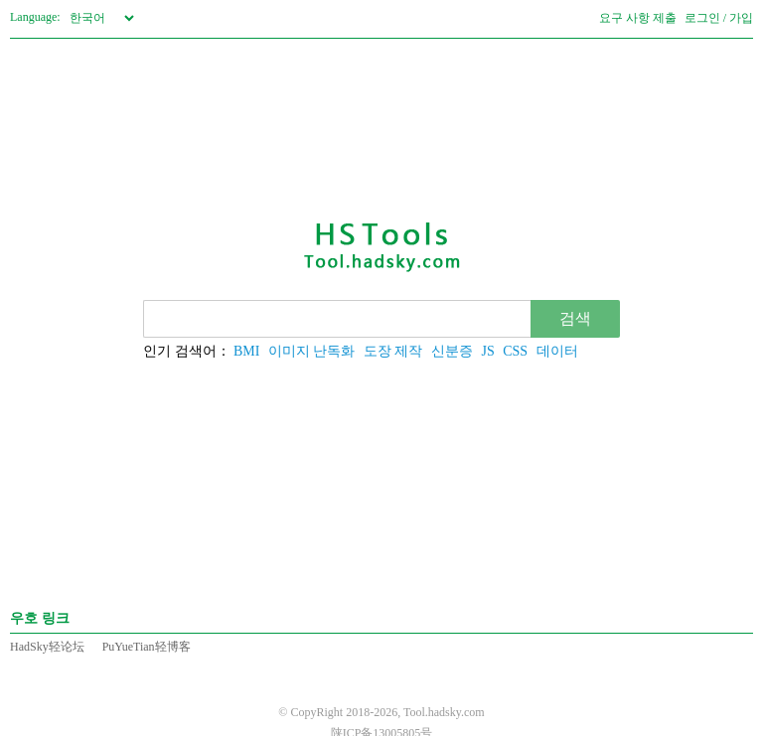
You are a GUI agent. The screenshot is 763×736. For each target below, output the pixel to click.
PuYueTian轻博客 (146, 647)
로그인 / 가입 (719, 18)
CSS (515, 351)
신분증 (452, 351)
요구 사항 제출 (638, 18)
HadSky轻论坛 (47, 647)
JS (487, 351)
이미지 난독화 (312, 351)
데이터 (557, 351)
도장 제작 (393, 351)
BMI (246, 351)
